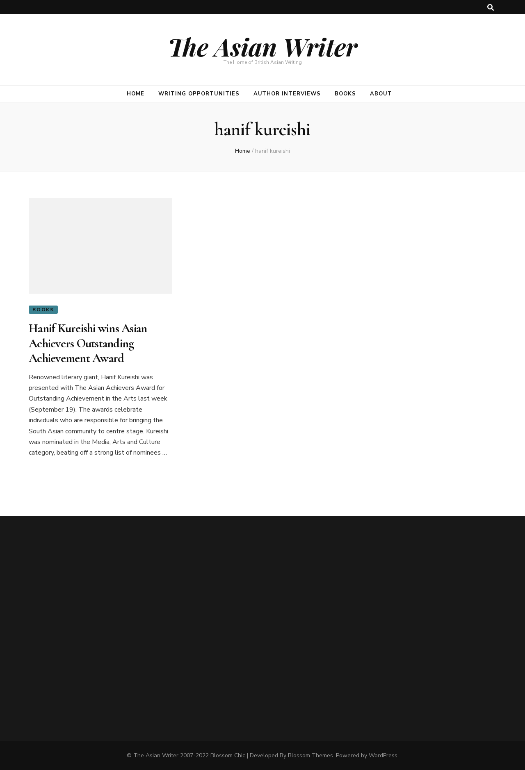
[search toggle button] (490, 7)
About (381, 93)
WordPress (383, 755)
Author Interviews (287, 93)
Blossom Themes (310, 755)
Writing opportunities (198, 93)
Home (135, 93)
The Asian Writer (262, 46)
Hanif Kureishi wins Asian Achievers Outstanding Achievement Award (88, 343)
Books (345, 93)
